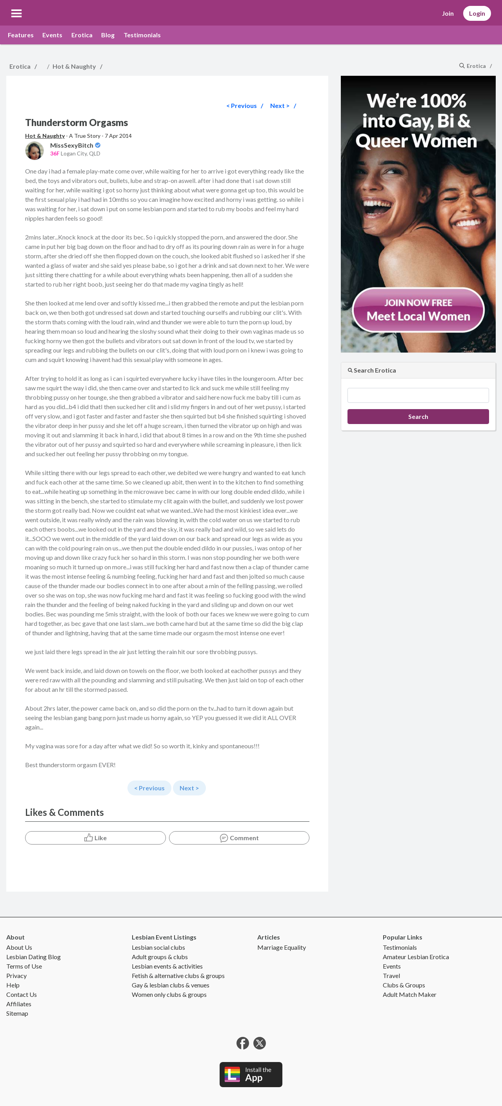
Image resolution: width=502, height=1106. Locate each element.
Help (13, 985)
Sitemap (17, 1013)
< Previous (241, 105)
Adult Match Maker (410, 994)
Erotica (82, 34)
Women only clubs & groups (169, 994)
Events (52, 34)
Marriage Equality (281, 947)
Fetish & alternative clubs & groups (178, 975)
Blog (108, 34)
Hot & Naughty (74, 66)
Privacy (16, 975)
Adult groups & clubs (160, 956)
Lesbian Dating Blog (33, 956)
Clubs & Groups (404, 985)
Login (477, 13)
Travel (391, 975)
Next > (280, 105)
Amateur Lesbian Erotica (416, 956)
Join (448, 13)
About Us (19, 947)
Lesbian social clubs (158, 947)
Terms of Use (24, 966)
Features (21, 34)
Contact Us (21, 994)
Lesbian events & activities (167, 966)
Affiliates (18, 1003)
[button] (16, 13)
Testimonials (142, 34)
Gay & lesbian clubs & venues (170, 985)
